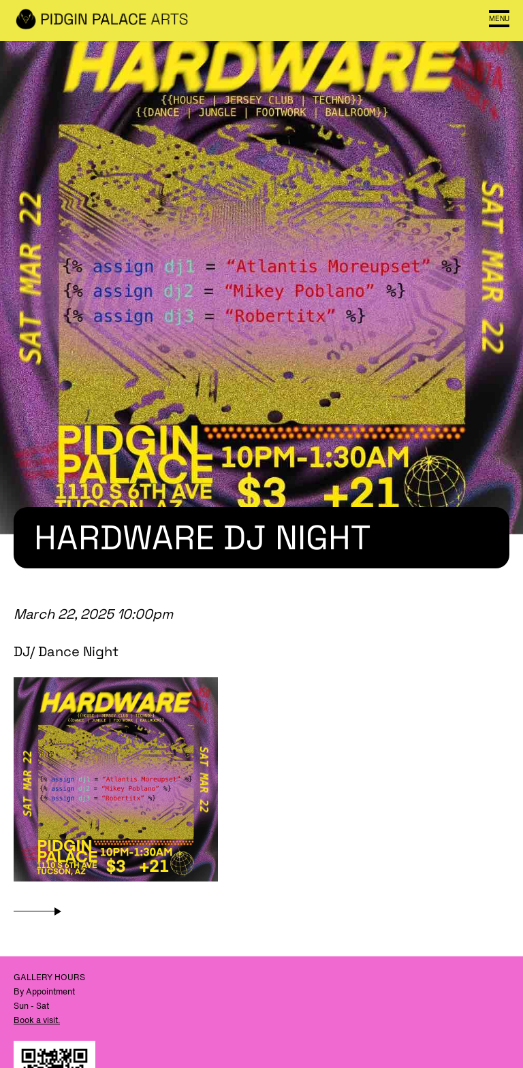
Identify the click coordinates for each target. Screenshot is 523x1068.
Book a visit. (37, 1020)
